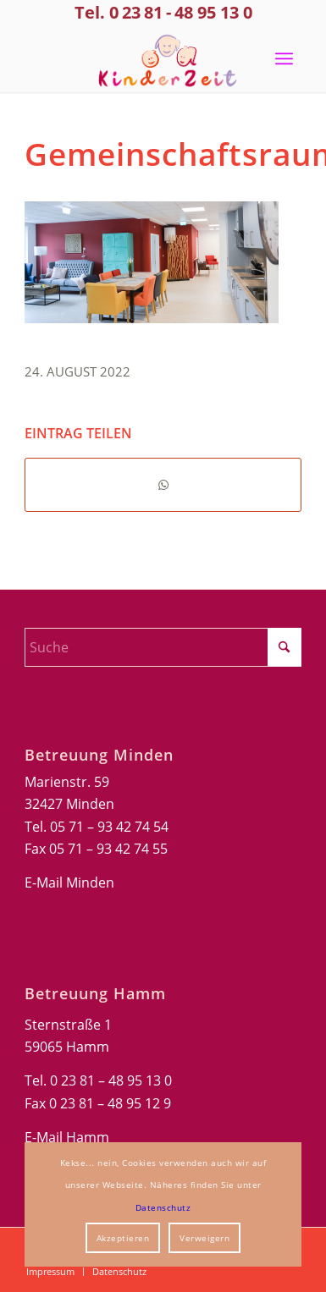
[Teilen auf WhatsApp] (163, 485)
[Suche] (163, 647)
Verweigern (204, 1238)
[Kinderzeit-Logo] (163, 58)
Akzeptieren (123, 1238)
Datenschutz (163, 1207)
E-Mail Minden (69, 882)
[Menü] (284, 58)
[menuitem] (284, 58)
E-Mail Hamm (67, 1137)
